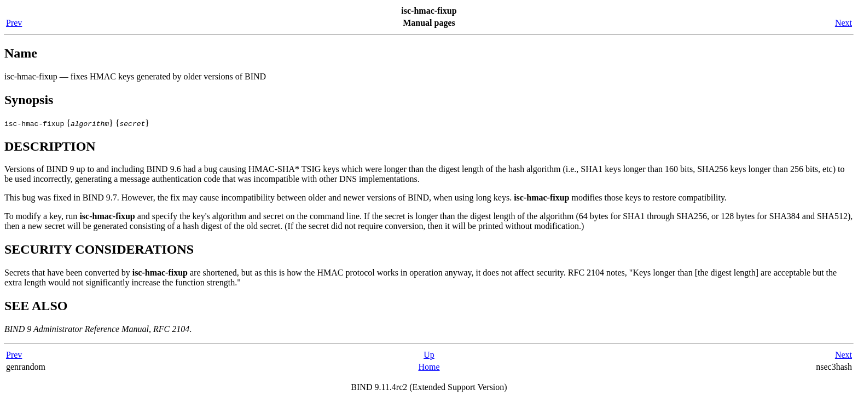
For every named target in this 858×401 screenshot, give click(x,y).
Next (843, 22)
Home (428, 366)
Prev (14, 22)
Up (429, 354)
